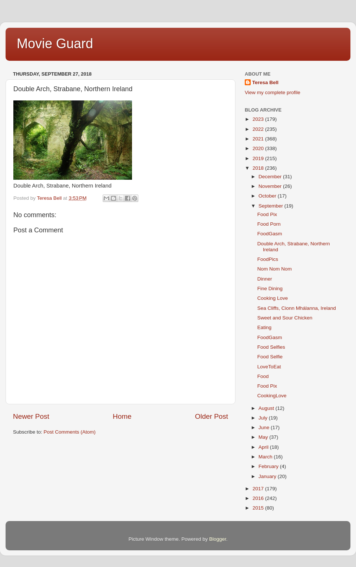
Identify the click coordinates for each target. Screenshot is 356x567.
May (263, 437)
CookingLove (272, 395)
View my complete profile (272, 92)
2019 (259, 158)
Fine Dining (270, 288)
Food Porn (269, 224)
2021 (259, 139)
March (266, 457)
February (269, 466)
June (264, 427)
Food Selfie (270, 356)
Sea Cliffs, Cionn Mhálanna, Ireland (296, 308)
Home (122, 416)
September (271, 206)
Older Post (211, 416)
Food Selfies (271, 347)
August (267, 408)
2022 (259, 129)
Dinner (264, 279)
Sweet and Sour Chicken (285, 318)
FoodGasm (269, 233)
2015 (259, 508)
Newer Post (31, 416)
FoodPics (267, 259)
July (263, 418)
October (268, 196)
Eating (264, 327)
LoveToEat (269, 366)
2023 (259, 119)
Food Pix (267, 214)
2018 (259, 168)
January (268, 476)
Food (263, 376)
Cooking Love (272, 298)
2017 (259, 488)
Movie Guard (55, 43)
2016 (259, 498)
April (264, 447)
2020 (259, 148)
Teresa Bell (265, 82)
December (270, 176)
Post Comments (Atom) (70, 432)
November (270, 186)
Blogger (217, 539)
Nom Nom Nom (274, 269)
